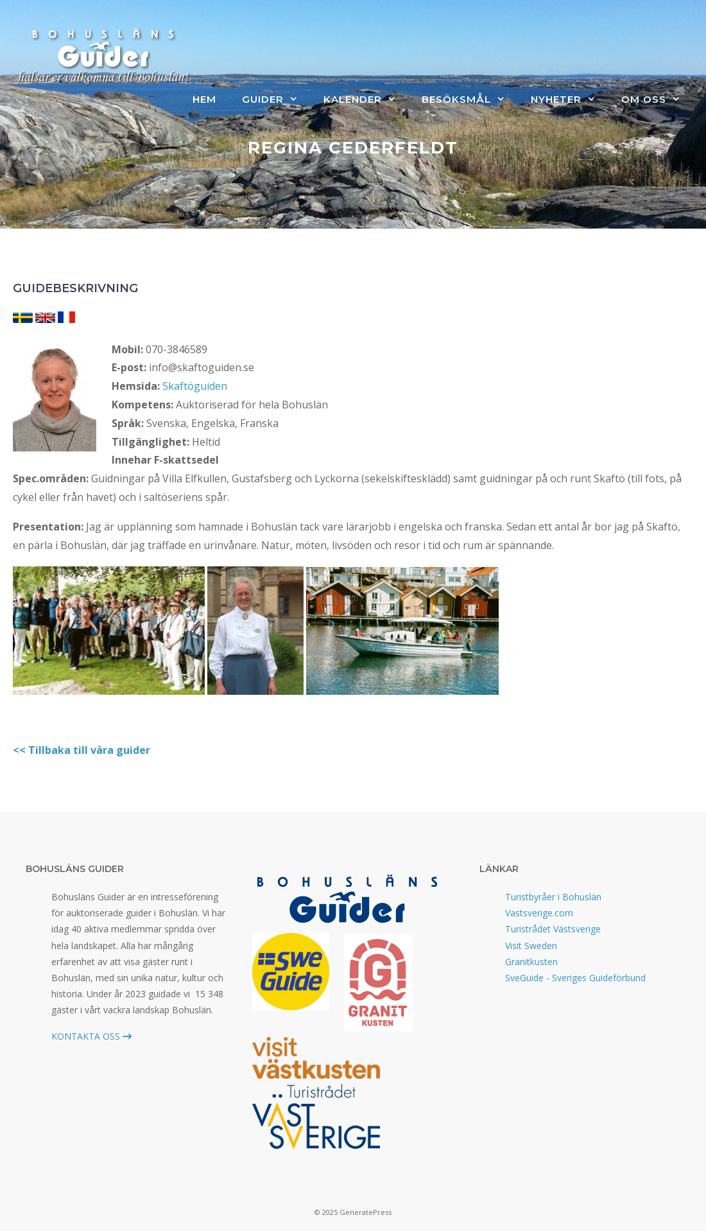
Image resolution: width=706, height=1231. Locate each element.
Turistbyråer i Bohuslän (553, 897)
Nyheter (569, 99)
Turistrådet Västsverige (553, 929)
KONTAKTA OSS (91, 1036)
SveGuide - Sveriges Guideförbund (575, 978)
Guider (276, 99)
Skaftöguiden (194, 386)
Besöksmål (470, 99)
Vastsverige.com (539, 913)
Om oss (657, 99)
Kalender (366, 99)
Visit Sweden (531, 945)
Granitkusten (531, 962)
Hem (204, 99)
